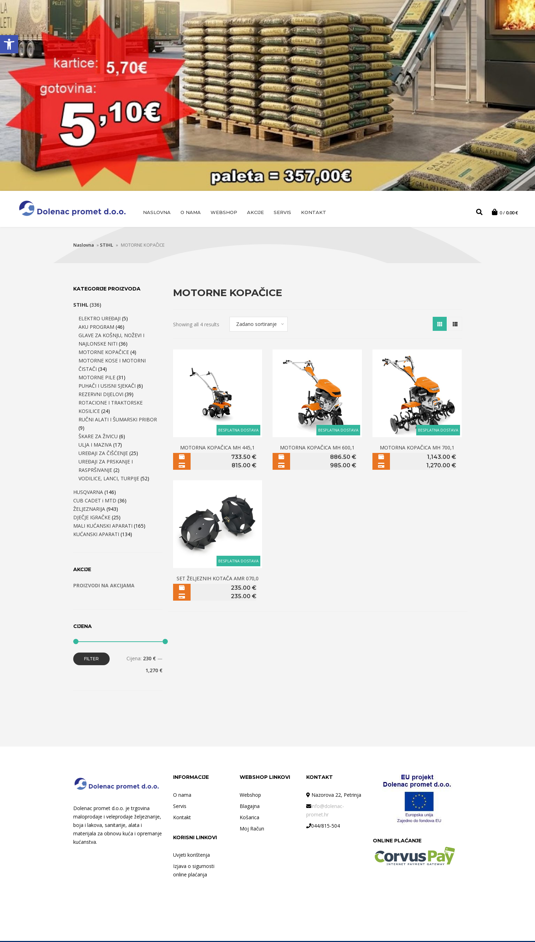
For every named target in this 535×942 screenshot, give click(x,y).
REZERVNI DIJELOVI (100, 395)
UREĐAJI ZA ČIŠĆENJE (103, 454)
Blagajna (250, 807)
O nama (190, 212)
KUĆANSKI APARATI (96, 535)
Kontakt (313, 212)
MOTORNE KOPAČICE (103, 353)
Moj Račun (252, 829)
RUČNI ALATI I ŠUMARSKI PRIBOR (117, 420)
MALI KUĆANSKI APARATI (102, 526)
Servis (282, 212)
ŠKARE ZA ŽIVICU (98, 437)
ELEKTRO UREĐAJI (99, 319)
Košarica (249, 818)
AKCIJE (255, 212)
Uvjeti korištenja (191, 856)
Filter (91, 659)
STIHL (106, 246)
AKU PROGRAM (96, 328)
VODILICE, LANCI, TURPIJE (108, 479)
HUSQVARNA (88, 493)
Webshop (224, 212)
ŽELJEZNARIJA (89, 510)
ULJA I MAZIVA (95, 445)
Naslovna (157, 212)
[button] (9, 44)
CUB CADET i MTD (94, 501)
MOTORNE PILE (96, 378)
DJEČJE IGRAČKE (91, 518)
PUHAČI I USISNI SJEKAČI (107, 386)
